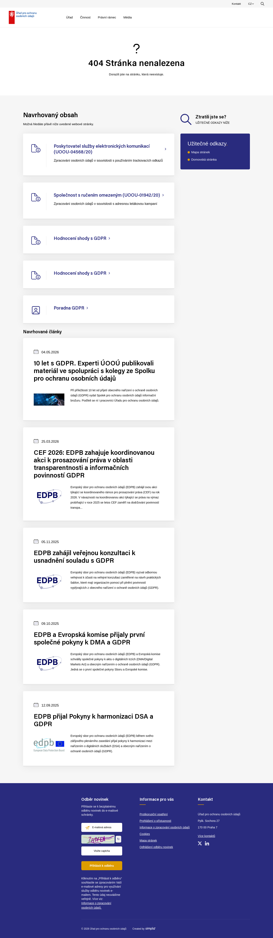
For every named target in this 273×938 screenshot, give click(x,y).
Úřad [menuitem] (69, 17)
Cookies (145, 834)
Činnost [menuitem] (85, 17)
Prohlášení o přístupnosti (155, 820)
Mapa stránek (200, 152)
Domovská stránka (204, 159)
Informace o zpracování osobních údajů (165, 827)
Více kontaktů (206, 836)
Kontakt (236, 3)
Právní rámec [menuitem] (107, 17)
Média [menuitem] (127, 17)
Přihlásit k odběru (102, 865)
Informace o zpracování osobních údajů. (96, 905)
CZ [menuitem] (251, 4)
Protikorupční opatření (154, 814)
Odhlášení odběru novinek (156, 847)
